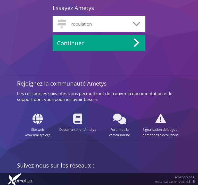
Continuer (70, 43)
